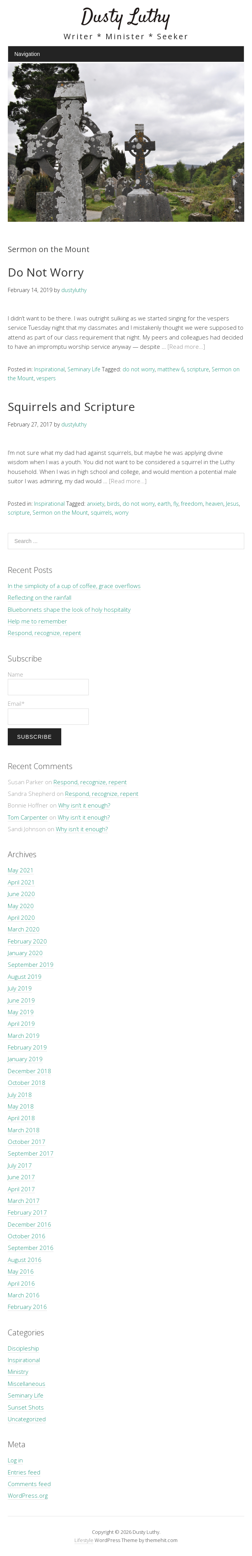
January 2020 (25, 953)
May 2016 (21, 1271)
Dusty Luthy (126, 17)
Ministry (18, 1371)
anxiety (95, 503)
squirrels (101, 512)
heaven (214, 503)
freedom (192, 503)
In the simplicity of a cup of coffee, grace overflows (74, 586)
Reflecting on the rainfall (39, 597)
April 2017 (21, 1189)
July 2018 (20, 1094)
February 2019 (27, 1047)
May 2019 (21, 1012)
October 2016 (26, 1236)
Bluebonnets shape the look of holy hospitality (69, 609)
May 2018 (21, 1106)
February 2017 (27, 1212)
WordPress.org (28, 1495)
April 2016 (21, 1283)
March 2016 (24, 1295)
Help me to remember (37, 621)
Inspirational (49, 369)
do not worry (139, 369)
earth (164, 503)
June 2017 (21, 1177)
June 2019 (21, 1000)
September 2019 (31, 964)
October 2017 (26, 1141)
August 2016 (24, 1260)
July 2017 (20, 1165)
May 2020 (21, 906)
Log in (15, 1460)
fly (175, 503)
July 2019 (20, 988)
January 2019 (25, 1059)
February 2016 (27, 1307)
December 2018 (29, 1071)
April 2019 (21, 1023)
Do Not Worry (46, 272)
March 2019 (24, 1035)
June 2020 (21, 894)
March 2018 (24, 1130)
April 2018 (21, 1118)
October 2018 (26, 1082)
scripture (198, 369)
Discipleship (23, 1348)
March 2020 (24, 929)
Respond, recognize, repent (44, 633)
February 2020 (27, 941)
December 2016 (29, 1224)
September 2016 (31, 1247)
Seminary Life (83, 369)
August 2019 (24, 976)
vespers (46, 378)
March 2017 (24, 1200)
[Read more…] (186, 346)
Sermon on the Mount (60, 512)
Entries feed (24, 1472)
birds (113, 503)
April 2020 (21, 917)
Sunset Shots (26, 1407)
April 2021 (21, 882)
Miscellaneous (26, 1383)
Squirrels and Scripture (71, 406)
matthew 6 (170, 369)
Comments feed (29, 1484)
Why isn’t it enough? (84, 805)
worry (121, 512)
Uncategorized (27, 1419)
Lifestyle (83, 1540)
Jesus (232, 503)
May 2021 (21, 870)
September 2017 (31, 1153)
